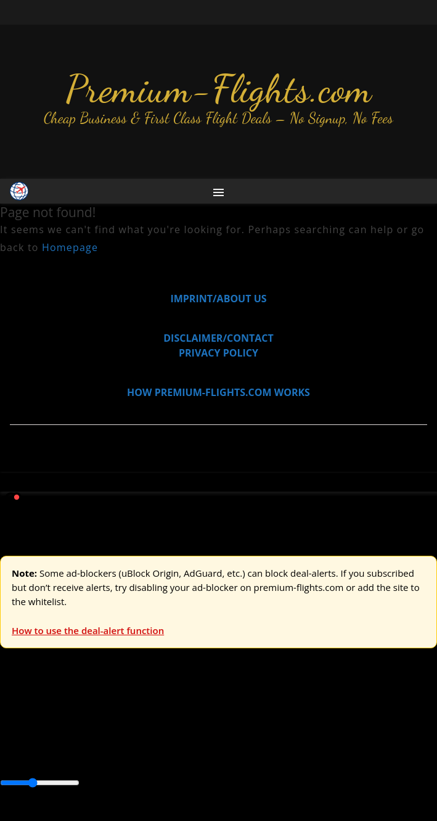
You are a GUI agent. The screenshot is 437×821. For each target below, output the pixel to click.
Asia (38, 741)
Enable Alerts (97, 813)
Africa (13, 741)
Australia (172, 713)
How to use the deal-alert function (88, 630)
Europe (16, 713)
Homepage (70, 247)
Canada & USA (168, 741)
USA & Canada (69, 713)
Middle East (391, 741)
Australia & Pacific (92, 741)
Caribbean (227, 741)
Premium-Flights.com (218, 88)
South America (33, 756)
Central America (290, 741)
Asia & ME (127, 713)
